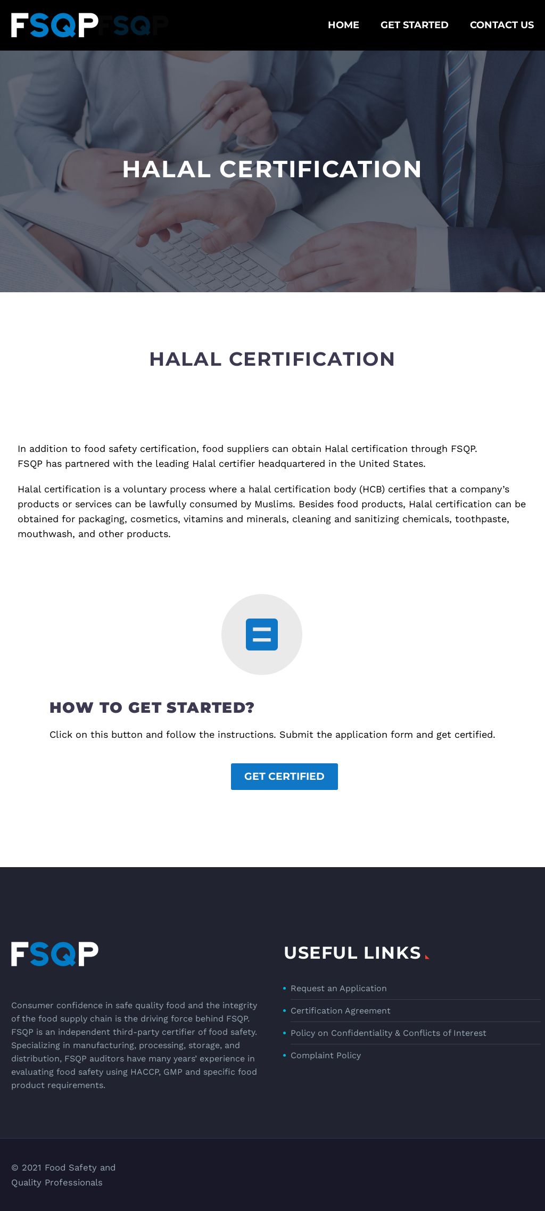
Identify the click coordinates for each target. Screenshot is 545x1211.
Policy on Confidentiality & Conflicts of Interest (388, 1033)
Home (343, 25)
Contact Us (502, 25)
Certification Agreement (341, 1011)
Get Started (415, 25)
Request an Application (339, 988)
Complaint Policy (326, 1055)
